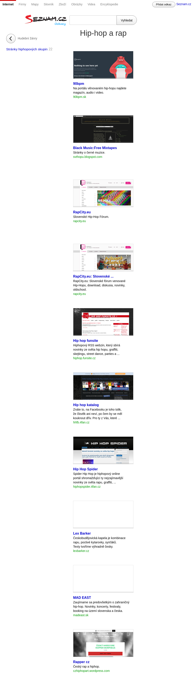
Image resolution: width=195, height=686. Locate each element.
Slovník (49, 4)
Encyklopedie (109, 4)
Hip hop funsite (85, 340)
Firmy (22, 4)
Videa (91, 4)
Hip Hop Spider (85, 469)
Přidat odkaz (163, 4)
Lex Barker (82, 533)
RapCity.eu (82, 212)
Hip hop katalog (86, 405)
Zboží (62, 4)
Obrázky (77, 4)
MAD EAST (82, 597)
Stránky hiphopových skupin (26, 49)
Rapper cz (81, 662)
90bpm (78, 83)
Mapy (34, 4)
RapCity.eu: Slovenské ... (93, 276)
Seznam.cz (183, 4)
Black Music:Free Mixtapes (95, 148)
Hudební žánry (27, 38)
